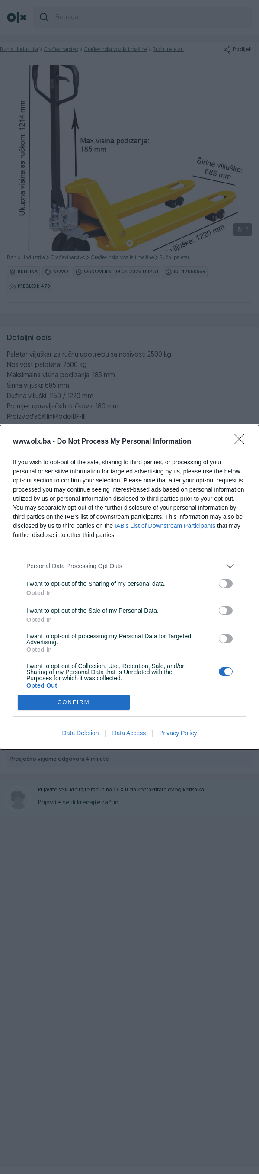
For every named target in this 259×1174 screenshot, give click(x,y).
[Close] (242, 442)
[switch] (226, 583)
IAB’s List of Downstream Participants (165, 525)
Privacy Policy (178, 733)
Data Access (129, 733)
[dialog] (129, 587)
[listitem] (129, 566)
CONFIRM (74, 702)
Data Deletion (80, 733)
